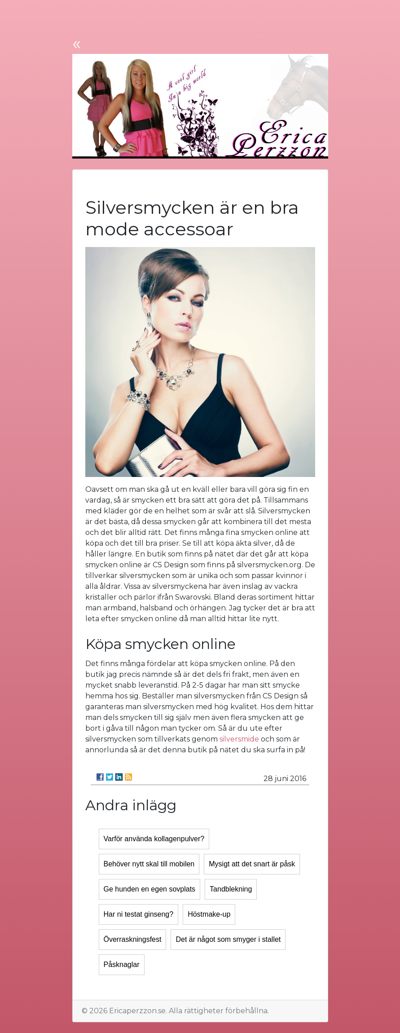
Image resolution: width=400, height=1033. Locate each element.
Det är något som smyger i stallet (228, 939)
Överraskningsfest (133, 939)
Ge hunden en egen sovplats (150, 889)
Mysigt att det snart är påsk (252, 864)
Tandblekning (231, 889)
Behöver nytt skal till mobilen (149, 864)
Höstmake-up (209, 914)
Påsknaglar (122, 964)
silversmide (239, 739)
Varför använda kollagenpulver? (154, 839)
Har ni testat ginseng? (139, 914)
